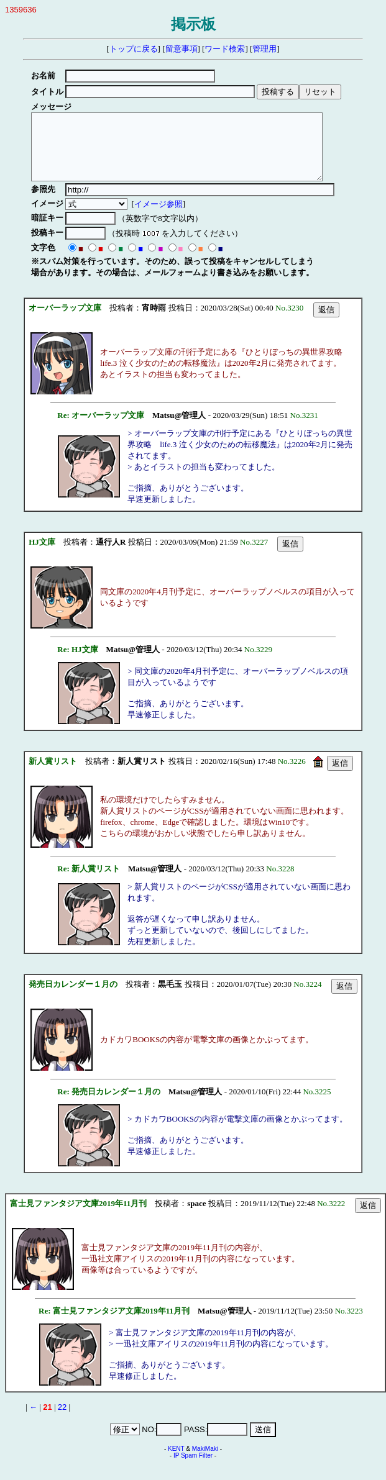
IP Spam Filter (193, 1468)
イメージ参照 (160, 217)
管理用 (264, 48)
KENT (176, 1461)
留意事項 (181, 48)
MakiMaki (205, 1461)
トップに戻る (133, 48)
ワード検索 (224, 48)
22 (62, 1420)
